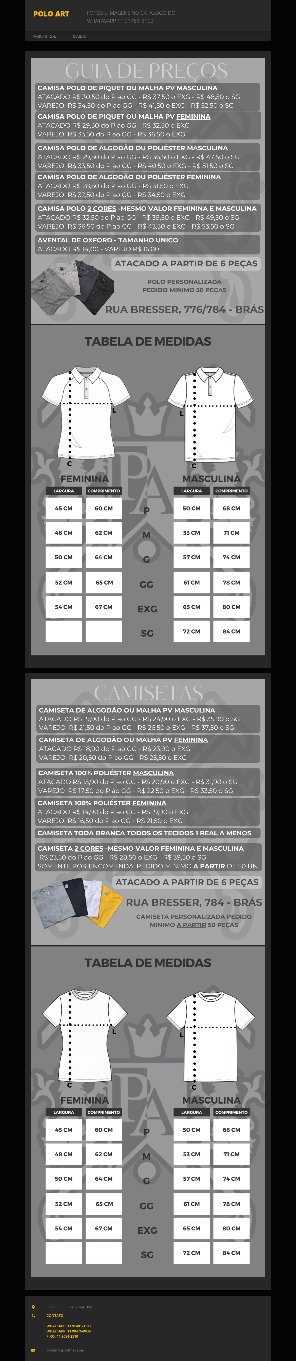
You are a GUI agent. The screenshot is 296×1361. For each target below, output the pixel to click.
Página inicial (44, 36)
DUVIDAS (79, 36)
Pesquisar (260, 12)
